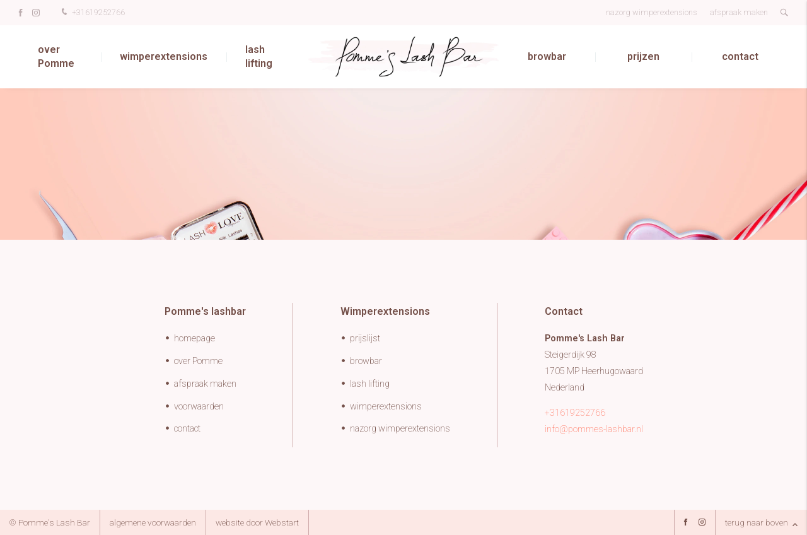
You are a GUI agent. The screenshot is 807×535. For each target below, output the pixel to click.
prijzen (643, 56)
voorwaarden (199, 406)
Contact (564, 311)
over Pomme (56, 56)
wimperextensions (163, 56)
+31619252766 (92, 13)
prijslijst (365, 338)
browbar (547, 56)
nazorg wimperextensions (651, 12)
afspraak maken (739, 12)
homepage (194, 338)
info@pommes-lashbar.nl (594, 429)
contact (740, 56)
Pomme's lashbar (205, 311)
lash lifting (258, 56)
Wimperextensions (385, 311)
